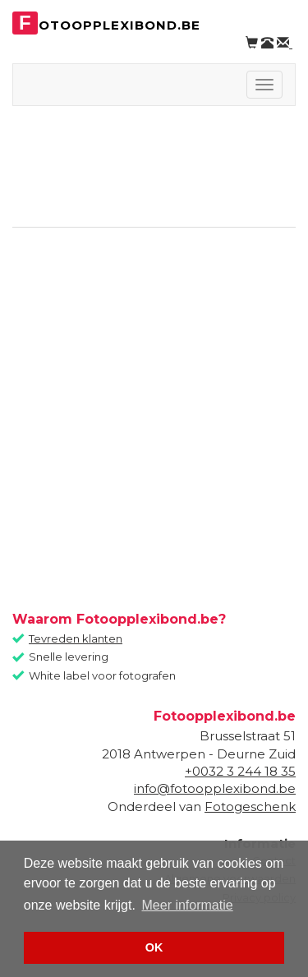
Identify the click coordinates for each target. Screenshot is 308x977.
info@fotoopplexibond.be (215, 788)
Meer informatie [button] (187, 905)
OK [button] (154, 947)
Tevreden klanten (75, 638)
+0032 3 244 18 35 (240, 771)
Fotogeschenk (250, 806)
